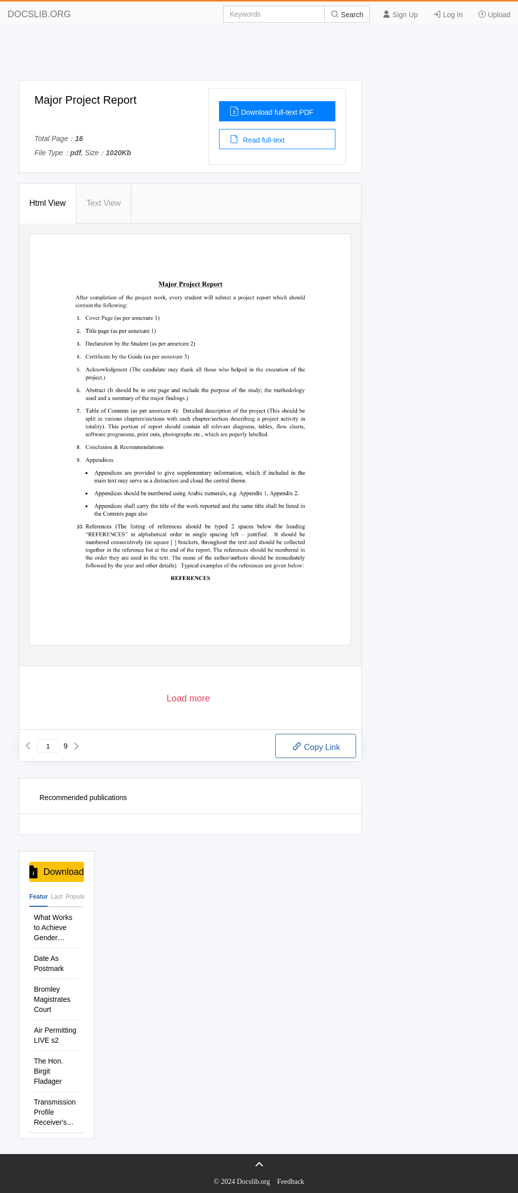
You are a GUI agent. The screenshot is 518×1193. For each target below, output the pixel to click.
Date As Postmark (49, 963)
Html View (47, 203)
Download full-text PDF (271, 111)
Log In (448, 14)
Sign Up (400, 14)
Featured (38, 896)
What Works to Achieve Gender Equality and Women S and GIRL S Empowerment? (56, 928)
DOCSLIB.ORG (39, 14)
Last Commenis (57, 900)
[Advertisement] (259, 57)
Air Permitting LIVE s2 (55, 1035)
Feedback (291, 1181)
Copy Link (316, 746)
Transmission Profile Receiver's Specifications (55, 1112)
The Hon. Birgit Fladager (48, 1071)
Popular (75, 896)
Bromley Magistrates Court (52, 999)
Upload (494, 14)
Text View (104, 203)
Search (347, 14)
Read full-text (257, 139)
